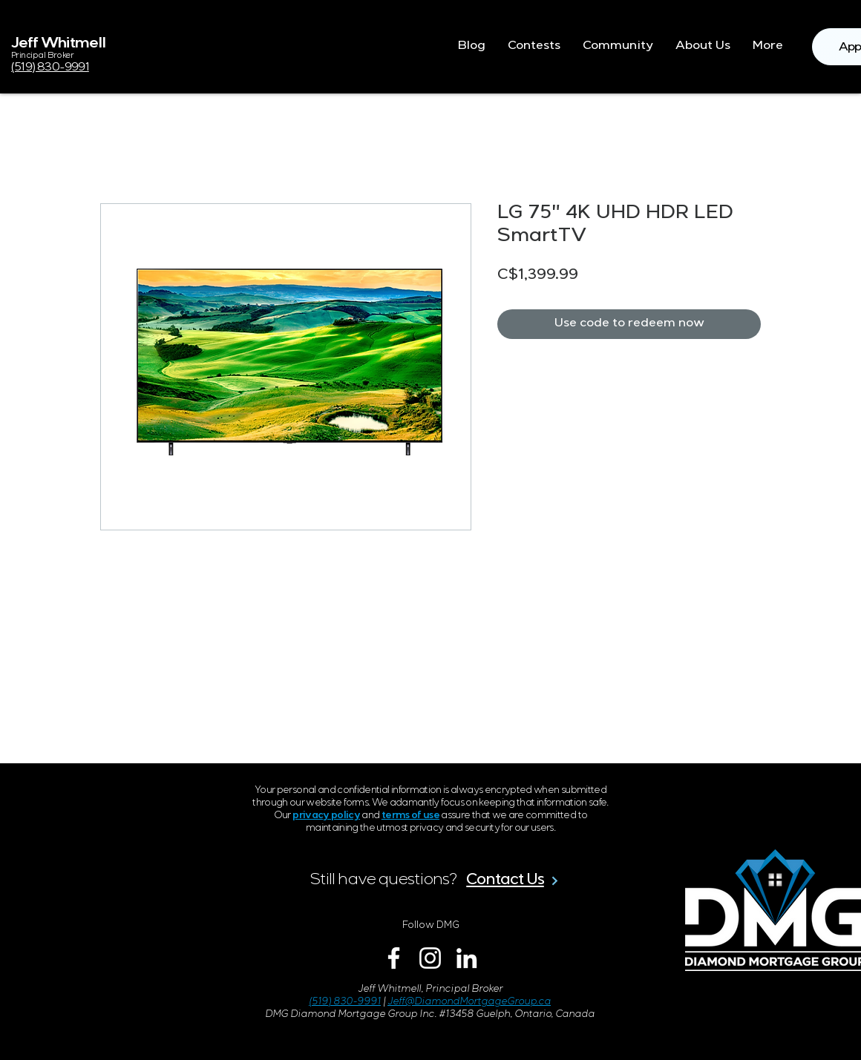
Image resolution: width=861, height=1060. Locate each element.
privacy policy (326, 816)
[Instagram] (430, 958)
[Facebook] (393, 958)
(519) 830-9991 (345, 1002)
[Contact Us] (513, 880)
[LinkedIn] (466, 958)
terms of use (410, 816)
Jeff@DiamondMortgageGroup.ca (469, 1002)
